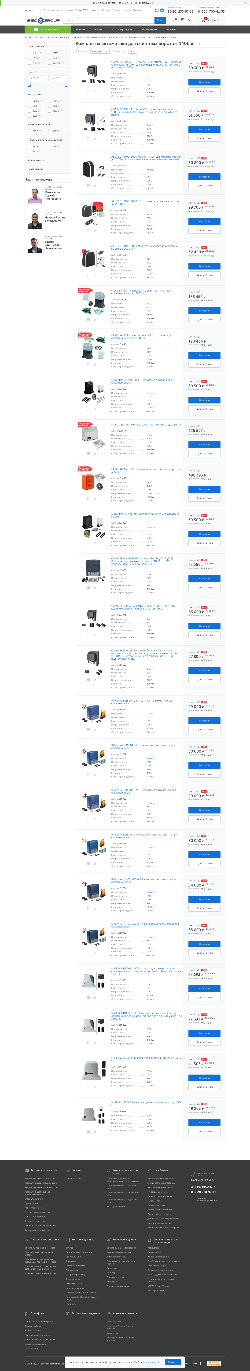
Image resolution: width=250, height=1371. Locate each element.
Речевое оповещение (158, 1257)
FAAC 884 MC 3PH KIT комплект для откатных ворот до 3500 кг (146, 470)
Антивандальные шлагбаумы (161, 1183)
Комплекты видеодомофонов (39, 1321)
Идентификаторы (74, 1283)
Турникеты (71, 1304)
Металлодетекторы (75, 1288)
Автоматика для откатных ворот (40, 1178)
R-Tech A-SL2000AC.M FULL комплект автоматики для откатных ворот (145, 925)
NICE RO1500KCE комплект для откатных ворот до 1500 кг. (146, 1104)
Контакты (126, 10)
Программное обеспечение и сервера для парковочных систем (41, 1260)
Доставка (106, 10)
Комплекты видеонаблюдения (121, 1248)
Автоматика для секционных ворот (42, 1187)
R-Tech (150, 714)
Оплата (116, 10)
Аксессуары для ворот (117, 1206)
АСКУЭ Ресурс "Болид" (158, 1286)
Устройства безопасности (37, 1212)
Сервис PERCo (82, 10)
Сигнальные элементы (35, 1217)
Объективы (112, 1268)
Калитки (70, 1248)
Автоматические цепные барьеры (163, 1227)
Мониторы (112, 1272)
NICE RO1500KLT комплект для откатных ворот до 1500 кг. (146, 1059)
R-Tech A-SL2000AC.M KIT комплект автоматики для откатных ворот (143, 880)
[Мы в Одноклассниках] (201, 1363)
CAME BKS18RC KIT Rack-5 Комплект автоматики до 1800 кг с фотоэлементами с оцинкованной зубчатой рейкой (145, 112)
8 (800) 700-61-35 (211, 11)
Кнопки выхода (73, 1279)
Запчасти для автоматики (37, 1230)
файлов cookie (153, 1362)
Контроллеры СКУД (75, 1274)
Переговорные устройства (38, 1335)
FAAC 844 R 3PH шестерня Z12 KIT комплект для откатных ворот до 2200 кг (141, 336)
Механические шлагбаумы (160, 1187)
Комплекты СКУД (74, 1257)
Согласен (173, 1362)
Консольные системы (35, 1221)
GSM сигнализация (156, 1265)
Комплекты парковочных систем (40, 1248)
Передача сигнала (115, 1277)
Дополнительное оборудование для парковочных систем (40, 1267)
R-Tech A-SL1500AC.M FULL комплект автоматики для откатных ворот (144, 836)
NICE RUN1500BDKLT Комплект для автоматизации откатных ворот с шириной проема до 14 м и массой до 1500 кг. (147, 971)
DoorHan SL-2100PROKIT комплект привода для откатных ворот (141, 381)
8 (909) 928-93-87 (203, 1192)
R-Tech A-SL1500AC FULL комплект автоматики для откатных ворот (143, 746)
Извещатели (153, 1248)
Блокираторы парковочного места (42, 1273)
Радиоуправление (33, 1208)
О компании (49, 10)
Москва (28, 10)
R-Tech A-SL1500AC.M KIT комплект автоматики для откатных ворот (143, 791)
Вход (190, 20)
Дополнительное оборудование (40, 1225)
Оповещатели (154, 1252)
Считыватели (72, 1270)
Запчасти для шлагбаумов (160, 1223)
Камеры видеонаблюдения (119, 1252)
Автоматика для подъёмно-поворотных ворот (38, 1193)
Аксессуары (112, 1281)
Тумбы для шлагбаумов (158, 1192)
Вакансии (137, 10)
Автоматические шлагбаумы (161, 1178)
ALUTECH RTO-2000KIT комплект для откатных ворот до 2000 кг (145, 202)
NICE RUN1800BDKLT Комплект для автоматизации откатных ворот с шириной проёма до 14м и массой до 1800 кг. (146, 1016)
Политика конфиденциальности (207, 1199)
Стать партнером (65, 10)
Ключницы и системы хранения (81, 1292)
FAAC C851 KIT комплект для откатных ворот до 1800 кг (146, 424)
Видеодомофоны (33, 1326)
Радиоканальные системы (160, 1270)
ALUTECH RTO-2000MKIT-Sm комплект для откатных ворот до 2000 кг (144, 247)
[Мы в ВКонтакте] (195, 1363)
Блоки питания (114, 1321)
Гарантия (95, 10)
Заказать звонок (174, 8)
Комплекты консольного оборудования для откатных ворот (123, 1179)
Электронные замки (75, 1265)
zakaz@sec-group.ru (202, 1179)
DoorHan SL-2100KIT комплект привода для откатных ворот (145, 515)
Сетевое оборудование (118, 1286)
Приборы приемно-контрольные (163, 1261)
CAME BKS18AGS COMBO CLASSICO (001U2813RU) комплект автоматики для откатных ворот (143, 607)
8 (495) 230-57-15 (180, 11)
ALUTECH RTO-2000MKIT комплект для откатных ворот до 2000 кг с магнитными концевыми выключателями (146, 158)
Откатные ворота (74, 1178)
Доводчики (71, 1261)
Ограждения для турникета (79, 1252)
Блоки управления (34, 1199)
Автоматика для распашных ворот (41, 1183)
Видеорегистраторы (116, 1257)
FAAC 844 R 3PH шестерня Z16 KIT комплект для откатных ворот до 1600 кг (141, 292)
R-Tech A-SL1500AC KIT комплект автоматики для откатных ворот (142, 702)
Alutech (150, 170)
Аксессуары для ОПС (157, 1290)
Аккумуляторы (113, 1333)
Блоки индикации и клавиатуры (162, 1274)
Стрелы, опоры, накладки (159, 1196)
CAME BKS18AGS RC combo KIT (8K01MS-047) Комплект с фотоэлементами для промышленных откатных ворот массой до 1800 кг (146, 65)
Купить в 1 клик (204, 91)
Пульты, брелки (32, 1203)
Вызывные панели (33, 1330)
